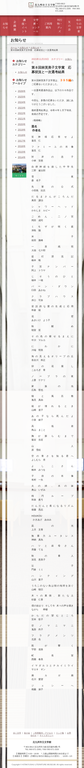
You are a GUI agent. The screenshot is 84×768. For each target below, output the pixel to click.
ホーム (14, 47)
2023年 (22, 107)
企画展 (14, 25)
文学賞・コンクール (36, 25)
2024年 (22, 102)
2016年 (22, 146)
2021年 (22, 118)
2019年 (22, 129)
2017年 (22, 140)
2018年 (22, 135)
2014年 (22, 157)
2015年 (22, 151)
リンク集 (60, 733)
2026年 (22, 91)
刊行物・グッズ (59, 25)
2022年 (22, 113)
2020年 (22, 124)
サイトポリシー (47, 735)
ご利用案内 (48, 25)
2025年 (22, 96)
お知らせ (5, 25)
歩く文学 (17, 733)
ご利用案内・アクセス (43, 733)
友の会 (69, 25)
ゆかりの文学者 (78, 25)
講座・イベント (24, 25)
